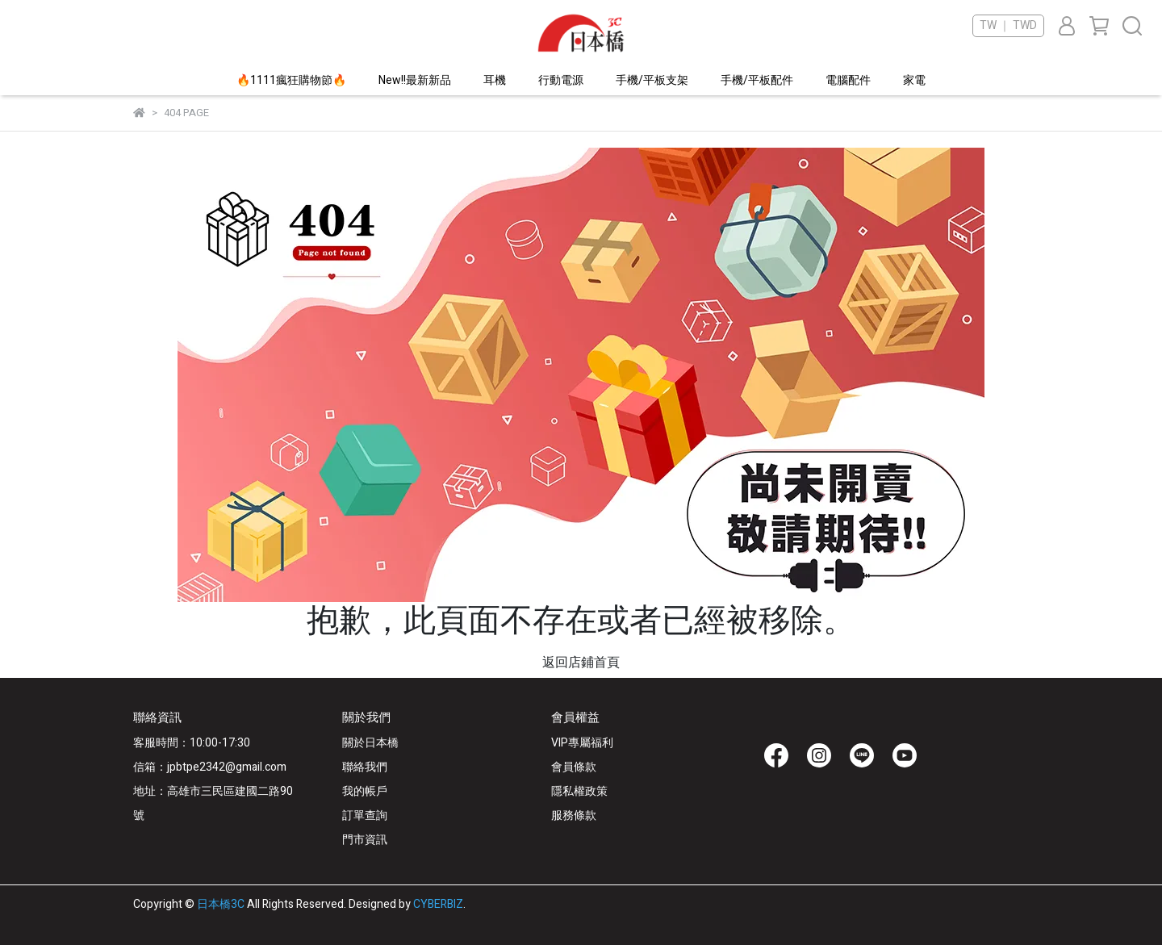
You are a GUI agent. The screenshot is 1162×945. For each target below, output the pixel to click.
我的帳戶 (364, 791)
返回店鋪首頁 (581, 662)
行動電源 (560, 80)
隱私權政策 (579, 791)
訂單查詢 (364, 815)
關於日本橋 (370, 742)
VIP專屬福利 (582, 742)
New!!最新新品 (414, 80)
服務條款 (573, 815)
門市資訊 (364, 839)
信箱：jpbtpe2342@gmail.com (209, 767)
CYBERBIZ (438, 904)
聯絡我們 (364, 767)
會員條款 (573, 767)
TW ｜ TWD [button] (1008, 26)
